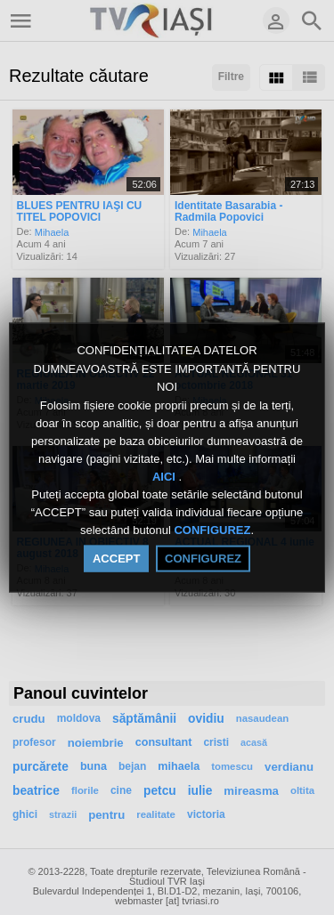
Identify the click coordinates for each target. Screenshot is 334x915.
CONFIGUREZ (212, 530)
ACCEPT (116, 557)
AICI (165, 476)
